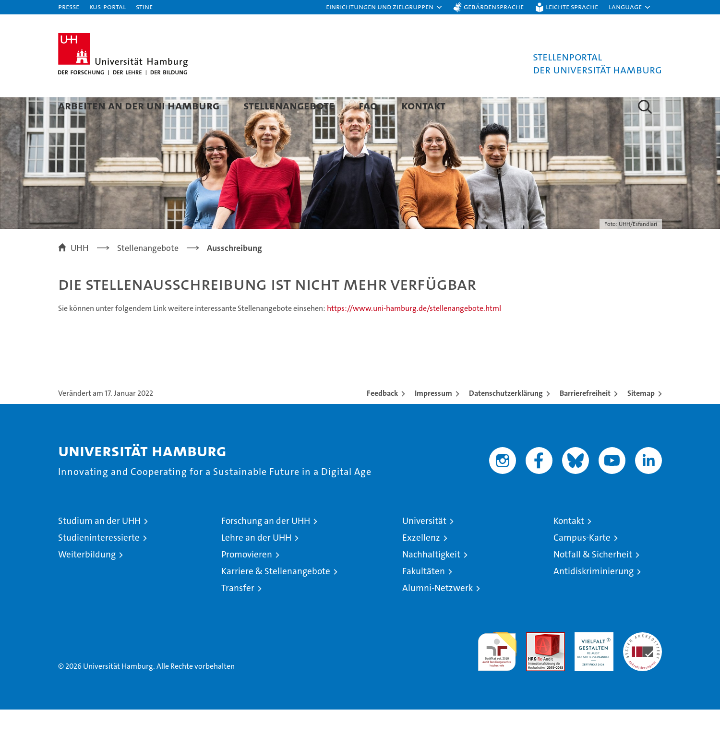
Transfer (237, 612)
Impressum (433, 418)
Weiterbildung (87, 579)
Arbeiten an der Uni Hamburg (138, 105)
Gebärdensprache (494, 6)
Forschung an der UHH (265, 545)
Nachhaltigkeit (431, 579)
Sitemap (641, 418)
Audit (535, 662)
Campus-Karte (582, 562)
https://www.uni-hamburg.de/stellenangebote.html (414, 333)
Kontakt (423, 105)
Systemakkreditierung (642, 662)
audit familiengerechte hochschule (497, 672)
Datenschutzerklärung (506, 418)
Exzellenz (421, 562)
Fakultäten (423, 596)
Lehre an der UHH (256, 562)
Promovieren (246, 579)
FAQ (368, 105)
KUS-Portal (107, 6)
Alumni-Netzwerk (437, 612)
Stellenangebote (289, 105)
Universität (424, 545)
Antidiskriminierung (593, 596)
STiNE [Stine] (144, 6)
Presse (68, 6)
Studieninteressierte (99, 562)
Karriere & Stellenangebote (275, 596)
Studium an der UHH (99, 545)
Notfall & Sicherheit (592, 579)
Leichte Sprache (572, 6)
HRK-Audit (592, 662)
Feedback (382, 418)
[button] (384, 7)
